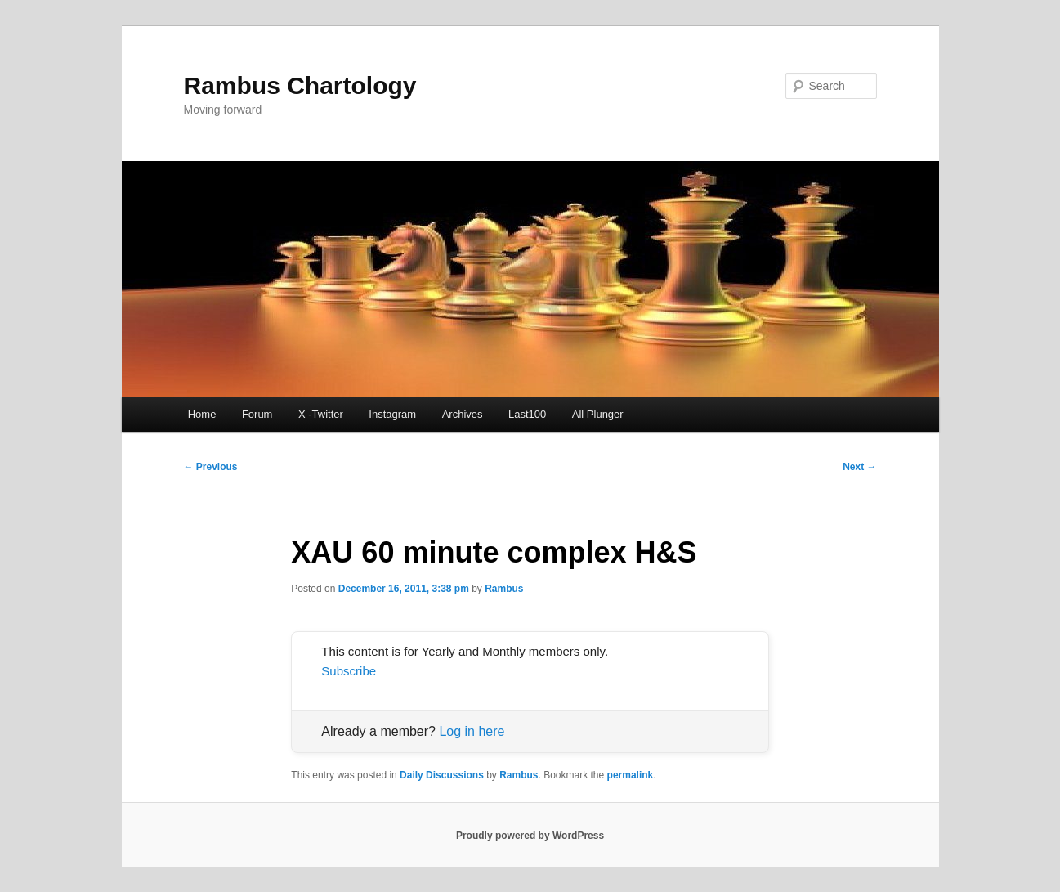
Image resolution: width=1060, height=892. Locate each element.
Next (859, 467)
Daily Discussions (442, 775)
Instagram (392, 414)
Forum (257, 414)
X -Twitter (320, 414)
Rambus (504, 588)
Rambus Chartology (300, 85)
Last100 (527, 414)
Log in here (471, 731)
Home (202, 414)
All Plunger (598, 414)
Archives (462, 414)
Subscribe (348, 671)
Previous (211, 467)
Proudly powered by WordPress (530, 835)
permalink (630, 775)
